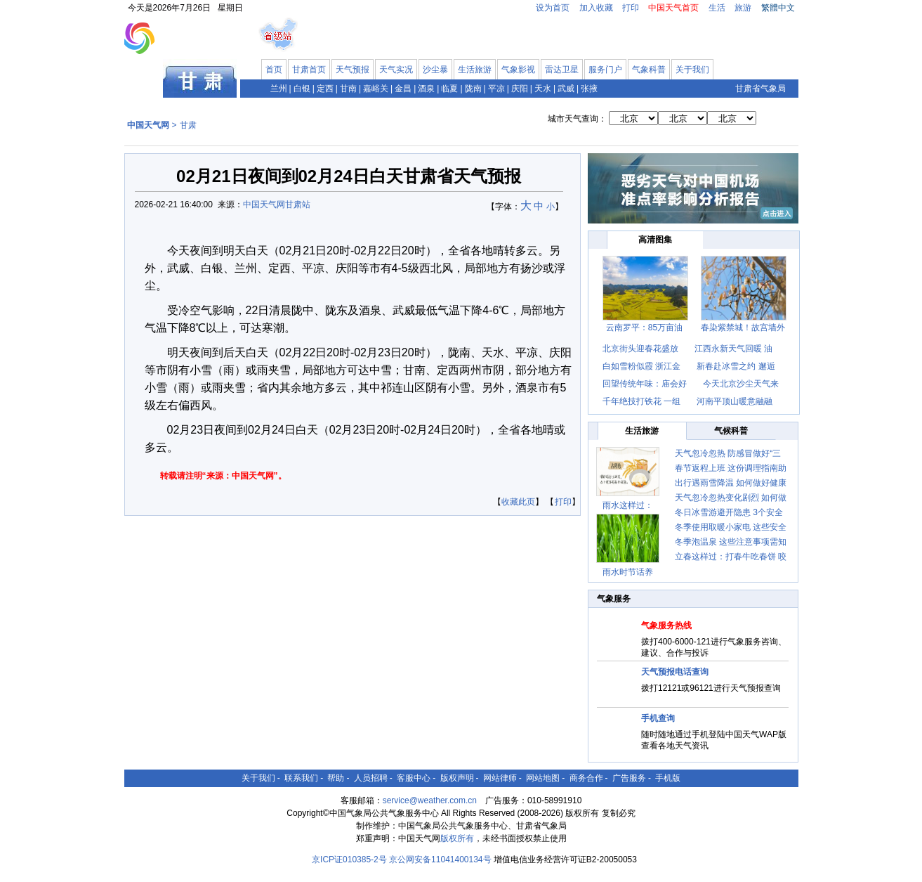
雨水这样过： (627, 505)
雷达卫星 (562, 69)
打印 (630, 8)
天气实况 (396, 69)
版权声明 (457, 778)
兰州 (278, 88)
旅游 (743, 8)
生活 (717, 8)
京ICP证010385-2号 (349, 859)
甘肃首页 (309, 69)
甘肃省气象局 (760, 88)
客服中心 (413, 778)
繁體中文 (778, 8)
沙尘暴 (435, 69)
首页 (273, 69)
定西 (325, 88)
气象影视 (518, 69)
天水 (542, 88)
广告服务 (629, 778)
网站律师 (500, 778)
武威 (566, 88)
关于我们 (692, 69)
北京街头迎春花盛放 (641, 349)
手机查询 (658, 718)
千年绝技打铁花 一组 (641, 401)
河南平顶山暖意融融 (734, 401)
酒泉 (426, 88)
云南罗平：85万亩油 (644, 327)
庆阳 (519, 88)
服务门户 (605, 69)
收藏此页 (518, 502)
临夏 (449, 88)
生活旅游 (475, 69)
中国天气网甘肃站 (276, 204)
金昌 (403, 88)
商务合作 (586, 778)
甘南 (348, 88)
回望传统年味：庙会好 (644, 384)
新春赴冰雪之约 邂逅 (736, 366)
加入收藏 (596, 8)
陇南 (473, 88)
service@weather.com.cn (430, 800)
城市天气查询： (577, 119)
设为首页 (552, 8)
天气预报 (352, 69)
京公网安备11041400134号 (440, 859)
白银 (302, 88)
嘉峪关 (375, 88)
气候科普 (731, 431)
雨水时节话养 (627, 572)
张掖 (589, 88)
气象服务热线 (666, 625)
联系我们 (301, 778)
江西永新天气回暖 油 (733, 349)
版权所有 (457, 838)
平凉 (496, 88)
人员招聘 (371, 778)
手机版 (667, 778)
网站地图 (543, 778)
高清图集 (655, 240)
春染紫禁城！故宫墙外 (743, 327)
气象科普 (649, 69)
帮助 (335, 778)
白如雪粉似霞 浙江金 (641, 366)
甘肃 (188, 125)
